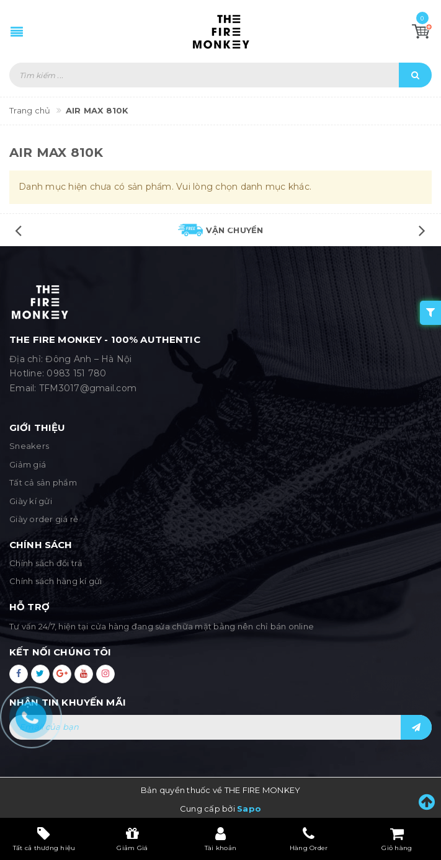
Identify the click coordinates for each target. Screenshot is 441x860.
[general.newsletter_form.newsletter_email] (220, 727)
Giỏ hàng (396, 839)
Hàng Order (309, 839)
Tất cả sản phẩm (43, 482)
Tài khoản (220, 839)
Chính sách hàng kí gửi (55, 581)
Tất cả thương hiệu (44, 839)
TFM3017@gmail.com (87, 388)
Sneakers (29, 446)
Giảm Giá (132, 839)
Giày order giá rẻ (43, 519)
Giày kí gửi (30, 501)
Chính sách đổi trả (46, 563)
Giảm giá (27, 464)
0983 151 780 (76, 373)
